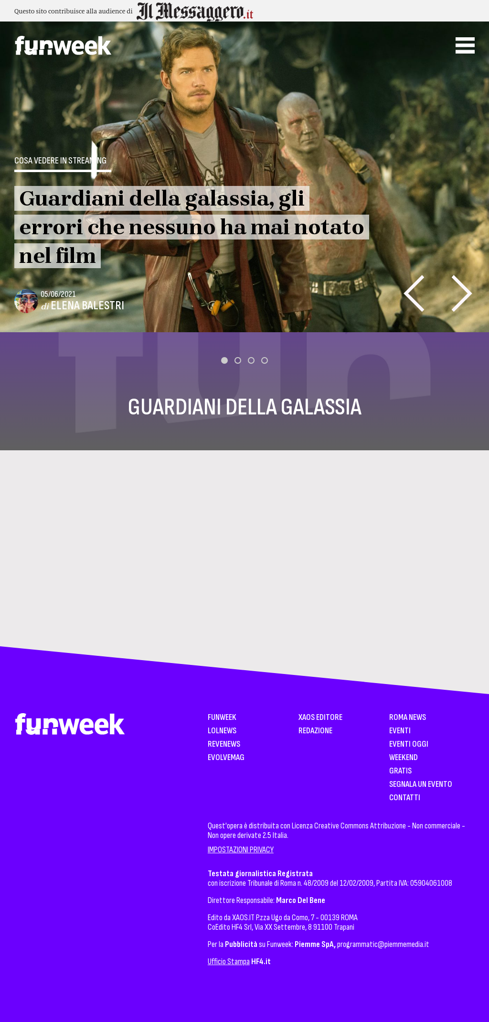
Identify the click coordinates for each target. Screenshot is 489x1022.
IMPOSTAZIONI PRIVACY (241, 850)
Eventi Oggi (408, 744)
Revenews (224, 744)
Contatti (404, 798)
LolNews (222, 731)
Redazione (315, 731)
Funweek (222, 717)
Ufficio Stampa (229, 962)
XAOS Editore (320, 717)
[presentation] (414, 293)
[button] (224, 360)
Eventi (400, 731)
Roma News (407, 717)
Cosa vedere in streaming (60, 160)
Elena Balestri (87, 305)
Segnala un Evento (420, 784)
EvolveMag (226, 757)
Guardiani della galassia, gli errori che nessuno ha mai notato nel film (191, 227)
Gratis (400, 771)
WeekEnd (403, 757)
